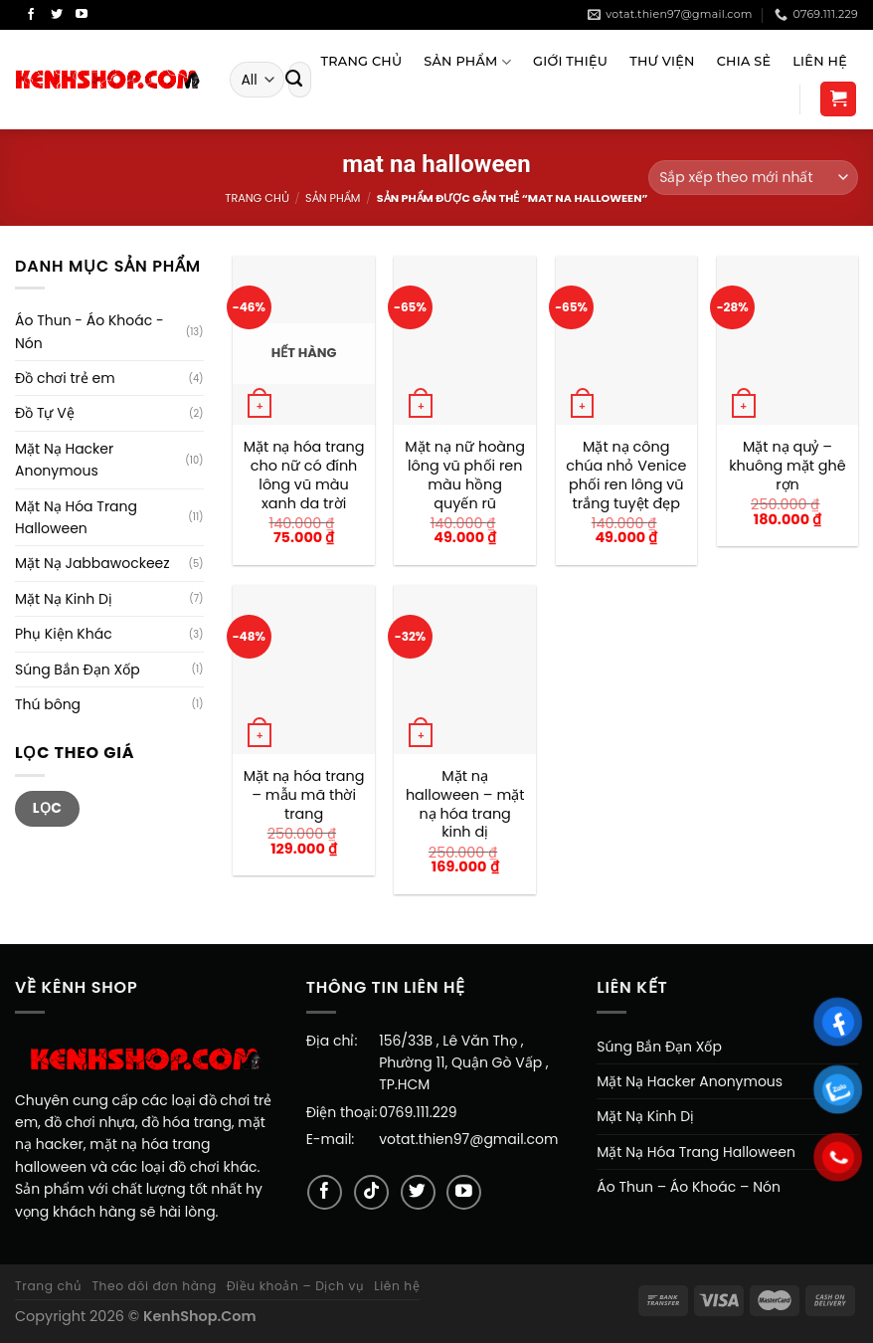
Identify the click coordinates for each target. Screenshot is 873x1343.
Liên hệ (397, 1285)
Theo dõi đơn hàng (153, 1285)
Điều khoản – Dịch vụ (296, 1285)
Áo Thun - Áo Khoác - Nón (89, 331)
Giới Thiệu (570, 61)
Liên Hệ (819, 61)
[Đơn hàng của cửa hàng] (753, 177)
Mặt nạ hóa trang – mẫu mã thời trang (304, 795)
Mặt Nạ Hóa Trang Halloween (76, 517)
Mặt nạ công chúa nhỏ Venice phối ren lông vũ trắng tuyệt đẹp (626, 475)
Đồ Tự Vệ (45, 413)
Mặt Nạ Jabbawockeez (92, 563)
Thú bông (48, 704)
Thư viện (661, 61)
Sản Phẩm (467, 62)
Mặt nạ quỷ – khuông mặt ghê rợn (787, 465)
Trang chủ (256, 198)
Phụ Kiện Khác (63, 634)
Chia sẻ (744, 61)
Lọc (48, 808)
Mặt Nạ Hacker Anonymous (64, 459)
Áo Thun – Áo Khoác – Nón (689, 1187)
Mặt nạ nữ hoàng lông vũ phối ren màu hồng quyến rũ (465, 475)
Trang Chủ (361, 61)
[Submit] (294, 79)
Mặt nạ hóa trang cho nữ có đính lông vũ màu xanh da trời (304, 475)
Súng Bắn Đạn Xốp (77, 669)
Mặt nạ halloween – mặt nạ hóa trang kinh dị (465, 804)
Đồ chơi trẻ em (65, 378)
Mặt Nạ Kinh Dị (63, 599)
